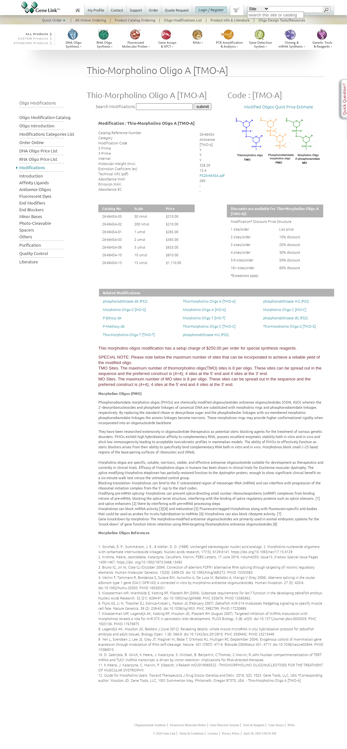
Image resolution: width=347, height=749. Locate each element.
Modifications (32, 167)
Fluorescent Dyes (35, 196)
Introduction (31, 175)
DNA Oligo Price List (38, 150)
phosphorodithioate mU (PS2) (206, 334)
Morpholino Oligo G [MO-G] (124, 309)
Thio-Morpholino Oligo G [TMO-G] (289, 326)
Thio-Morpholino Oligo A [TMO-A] (209, 301)
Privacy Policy (231, 733)
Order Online (31, 142)
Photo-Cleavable (35, 223)
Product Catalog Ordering (135, 20)
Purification (30, 245)
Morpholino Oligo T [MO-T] (204, 317)
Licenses (213, 733)
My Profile (96, 10)
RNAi (291, 725)
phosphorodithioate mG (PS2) (286, 301)
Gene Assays (276, 725)
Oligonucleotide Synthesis (150, 725)
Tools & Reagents (253, 725)
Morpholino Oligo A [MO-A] (204, 309)
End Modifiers (32, 203)
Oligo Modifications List (183, 20)
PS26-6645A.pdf (212, 175)
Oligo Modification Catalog (45, 117)
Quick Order (54, 20)
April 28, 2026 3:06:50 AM (260, 733)
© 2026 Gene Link (164, 733)
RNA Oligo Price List (38, 159)
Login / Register (211, 9)
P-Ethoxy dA (112, 317)
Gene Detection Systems (224, 725)
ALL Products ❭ (39, 34)
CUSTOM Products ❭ (35, 38)
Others (25, 236)
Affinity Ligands (34, 182)
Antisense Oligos (35, 189)
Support (136, 10)
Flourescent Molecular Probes (188, 725)
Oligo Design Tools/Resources (281, 20)
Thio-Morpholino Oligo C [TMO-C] (209, 326)
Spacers (26, 230)
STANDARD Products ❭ (32, 43)
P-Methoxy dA (114, 326)
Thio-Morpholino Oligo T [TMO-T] (129, 334)
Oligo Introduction (36, 125)
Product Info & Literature (230, 20)
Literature (28, 261)
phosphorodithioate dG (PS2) (285, 317)
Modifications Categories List (46, 134)
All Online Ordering (90, 20)
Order (153, 10)
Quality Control (33, 253)
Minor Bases (30, 216)
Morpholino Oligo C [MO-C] (284, 309)
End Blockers (31, 209)
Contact (117, 10)
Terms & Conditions (191, 733)
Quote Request (177, 10)
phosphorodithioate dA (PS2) (125, 301)
